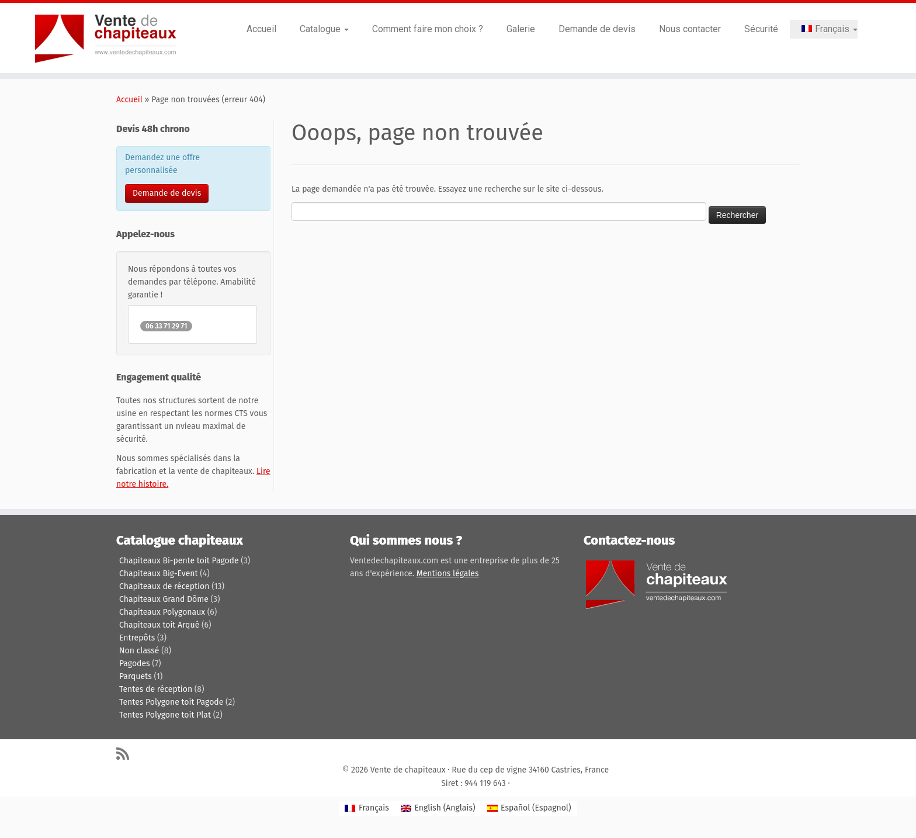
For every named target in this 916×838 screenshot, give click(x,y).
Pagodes (134, 664)
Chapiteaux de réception (164, 586)
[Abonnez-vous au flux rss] (126, 753)
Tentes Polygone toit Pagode (171, 702)
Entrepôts (137, 638)
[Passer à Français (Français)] (366, 808)
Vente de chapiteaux (408, 770)
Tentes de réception (155, 689)
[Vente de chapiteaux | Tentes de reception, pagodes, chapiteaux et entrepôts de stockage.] (105, 38)
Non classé (139, 651)
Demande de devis (597, 28)
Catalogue (324, 28)
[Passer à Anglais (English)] (438, 808)
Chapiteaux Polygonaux (162, 612)
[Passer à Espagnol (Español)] (529, 808)
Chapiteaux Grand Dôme (164, 599)
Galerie (520, 28)
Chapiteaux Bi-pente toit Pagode (179, 561)
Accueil (261, 28)
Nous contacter (690, 28)
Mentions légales (448, 574)
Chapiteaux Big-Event (158, 574)
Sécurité (761, 28)
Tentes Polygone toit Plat (165, 715)
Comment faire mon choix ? (427, 28)
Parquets (135, 676)
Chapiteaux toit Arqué (159, 625)
